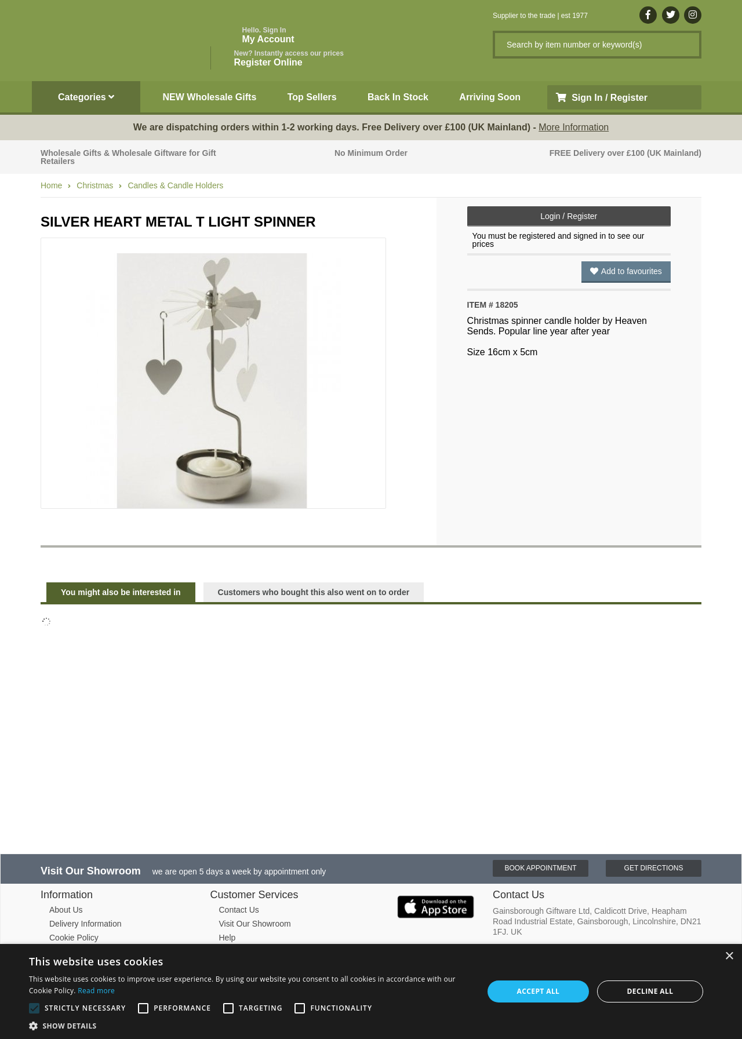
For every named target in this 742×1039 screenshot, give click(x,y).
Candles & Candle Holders (175, 185)
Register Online (289, 58)
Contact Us (239, 909)
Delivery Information (85, 923)
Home (51, 185)
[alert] (371, 991)
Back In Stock (398, 97)
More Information (574, 127)
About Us (66, 909)
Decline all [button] (650, 991)
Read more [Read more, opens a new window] (96, 991)
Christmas (95, 185)
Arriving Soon (490, 97)
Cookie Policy (74, 937)
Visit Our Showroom (255, 923)
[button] (249, 1025)
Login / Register (568, 216)
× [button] (729, 956)
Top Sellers (312, 97)
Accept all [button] (538, 991)
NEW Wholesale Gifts (210, 97)
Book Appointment (540, 868)
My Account (268, 35)
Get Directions (653, 868)
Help (227, 937)
